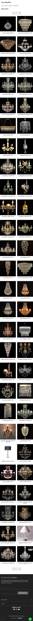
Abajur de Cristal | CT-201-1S (25, 542)
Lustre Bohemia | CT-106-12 (25, 94)
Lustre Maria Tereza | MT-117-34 (25, 114)
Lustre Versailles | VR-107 (8, 400)
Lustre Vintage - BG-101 (25, 338)
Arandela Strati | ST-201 (25, 400)
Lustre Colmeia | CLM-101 (8, 33)
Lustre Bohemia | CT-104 (7, 94)
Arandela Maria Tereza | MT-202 (25, 175)
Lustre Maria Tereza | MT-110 (25, 379)
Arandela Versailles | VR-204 (25, 216)
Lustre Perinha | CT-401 (25, 440)
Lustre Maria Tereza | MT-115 (8, 175)
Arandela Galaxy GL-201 (8, 420)
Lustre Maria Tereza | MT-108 (25, 73)
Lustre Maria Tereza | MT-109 (7, 563)
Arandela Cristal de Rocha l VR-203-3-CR (8, 441)
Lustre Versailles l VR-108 (25, 461)
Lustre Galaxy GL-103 (8, 277)
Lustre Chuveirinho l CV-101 (25, 522)
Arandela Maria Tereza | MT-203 (8, 196)
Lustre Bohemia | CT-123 (8, 257)
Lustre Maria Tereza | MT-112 (25, 236)
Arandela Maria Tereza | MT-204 (25, 196)
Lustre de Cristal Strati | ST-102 (8, 359)
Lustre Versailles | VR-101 (25, 53)
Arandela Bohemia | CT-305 (8, 379)
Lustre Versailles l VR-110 (25, 481)
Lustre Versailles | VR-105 (8, 114)
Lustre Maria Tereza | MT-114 (8, 236)
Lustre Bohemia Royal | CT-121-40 (25, 564)
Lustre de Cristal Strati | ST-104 (8, 53)
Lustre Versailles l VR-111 (8, 481)
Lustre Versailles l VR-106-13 (7, 502)
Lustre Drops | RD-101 (25, 135)
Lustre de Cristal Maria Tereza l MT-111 (25, 502)
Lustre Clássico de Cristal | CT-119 (8, 543)
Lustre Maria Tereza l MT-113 (8, 522)
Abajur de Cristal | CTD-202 (8, 461)
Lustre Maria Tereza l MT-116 (25, 420)
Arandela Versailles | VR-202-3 (25, 359)
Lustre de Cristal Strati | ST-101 (25, 277)
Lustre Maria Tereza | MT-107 (7, 73)
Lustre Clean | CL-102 (8, 155)
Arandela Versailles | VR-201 (8, 216)
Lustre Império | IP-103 (8, 318)
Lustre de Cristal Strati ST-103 (25, 33)
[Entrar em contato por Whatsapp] (30, 619)
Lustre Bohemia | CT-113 (8, 338)
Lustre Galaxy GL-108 (25, 257)
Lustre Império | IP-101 (8, 298)
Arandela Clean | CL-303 (25, 155)
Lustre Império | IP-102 (25, 298)
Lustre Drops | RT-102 (8, 135)
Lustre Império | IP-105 (25, 318)
